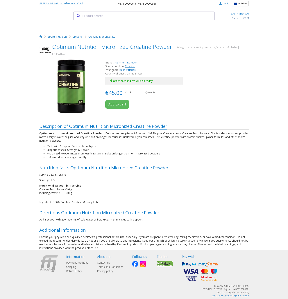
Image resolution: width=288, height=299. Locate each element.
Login (224, 3)
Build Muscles (127, 70)
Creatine (78, 36)
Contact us (103, 262)
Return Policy (74, 271)
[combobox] (144, 16)
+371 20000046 (127, 3)
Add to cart (117, 104)
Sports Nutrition (57, 36)
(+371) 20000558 (220, 295)
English (240, 3)
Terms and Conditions (110, 267)
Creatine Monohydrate (101, 36)
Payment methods (77, 262)
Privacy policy (105, 271)
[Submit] (78, 16)
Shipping (71, 267)
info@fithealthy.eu (239, 295)
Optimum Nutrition (126, 62)
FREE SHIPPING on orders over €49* (61, 3)
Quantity (150, 92)
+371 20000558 (147, 3)
